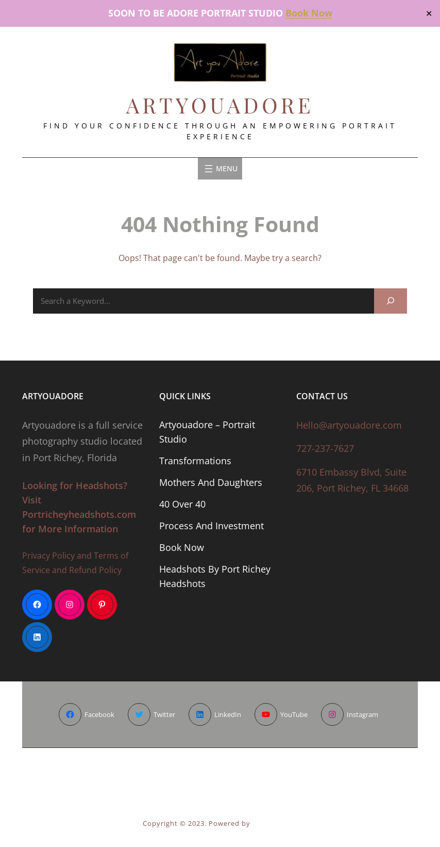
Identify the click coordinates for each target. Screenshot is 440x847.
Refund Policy (95, 570)
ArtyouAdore (220, 105)
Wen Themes (274, 823)
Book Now (308, 13)
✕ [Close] (429, 13)
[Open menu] (220, 169)
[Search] (390, 301)
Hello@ (311, 425)
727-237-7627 (325, 448)
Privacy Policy (48, 555)
